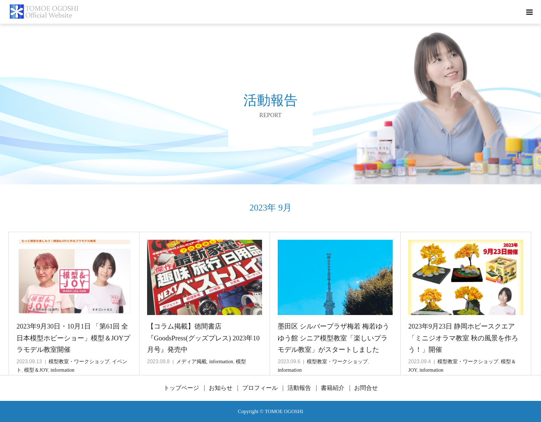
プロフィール (260, 388)
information (62, 370)
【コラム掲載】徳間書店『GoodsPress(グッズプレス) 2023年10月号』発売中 (203, 338)
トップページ (181, 388)
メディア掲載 (191, 361)
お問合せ (366, 388)
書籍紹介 (332, 388)
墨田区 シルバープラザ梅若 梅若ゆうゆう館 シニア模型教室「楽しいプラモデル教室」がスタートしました (333, 338)
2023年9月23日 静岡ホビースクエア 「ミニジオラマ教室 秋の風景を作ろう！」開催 (463, 338)
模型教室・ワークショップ (79, 361)
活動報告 (299, 388)
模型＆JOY (36, 370)
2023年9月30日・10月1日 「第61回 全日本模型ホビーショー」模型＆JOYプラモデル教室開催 (73, 338)
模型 (241, 361)
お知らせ (220, 388)
